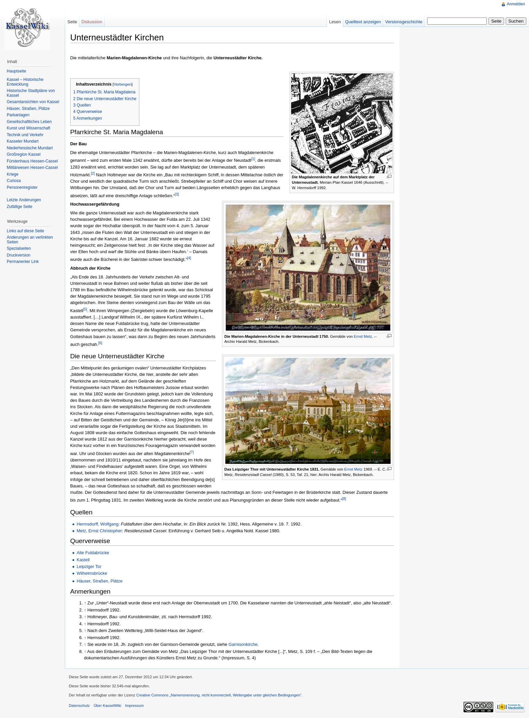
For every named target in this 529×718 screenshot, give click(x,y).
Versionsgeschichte (403, 21)
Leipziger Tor (89, 566)
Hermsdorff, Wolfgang (97, 524)
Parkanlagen (18, 115)
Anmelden (516, 4)
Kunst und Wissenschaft (28, 128)
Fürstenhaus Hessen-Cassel (32, 161)
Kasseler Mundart (22, 141)
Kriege (13, 174)
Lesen (335, 21)
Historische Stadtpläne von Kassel (31, 93)
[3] (177, 194)
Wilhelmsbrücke (92, 573)
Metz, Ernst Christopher (99, 530)
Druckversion (18, 255)
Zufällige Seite (19, 206)
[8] (344, 499)
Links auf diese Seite (25, 231)
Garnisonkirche (242, 644)
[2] (93, 173)
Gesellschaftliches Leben (29, 121)
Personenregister (22, 187)
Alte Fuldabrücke (93, 552)
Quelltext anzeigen (363, 21)
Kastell (83, 559)
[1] (253, 159)
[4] (189, 258)
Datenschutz (79, 706)
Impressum (134, 706)
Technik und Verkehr (25, 134)
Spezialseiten (19, 248)
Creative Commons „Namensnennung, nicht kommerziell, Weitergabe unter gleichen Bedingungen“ (219, 695)
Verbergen (123, 84)
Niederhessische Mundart (30, 148)
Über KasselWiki (107, 706)
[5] (85, 309)
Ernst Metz (363, 336)
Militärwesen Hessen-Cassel (32, 167)
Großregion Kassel (23, 154)
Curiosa (14, 180)
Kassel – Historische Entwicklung (25, 82)
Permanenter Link (23, 261)
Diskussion (91, 21)
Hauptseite (16, 71)
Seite (72, 21)
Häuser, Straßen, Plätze (99, 581)
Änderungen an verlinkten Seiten (30, 239)
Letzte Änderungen (24, 200)
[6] (100, 343)
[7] (192, 452)
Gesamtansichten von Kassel (33, 101)
